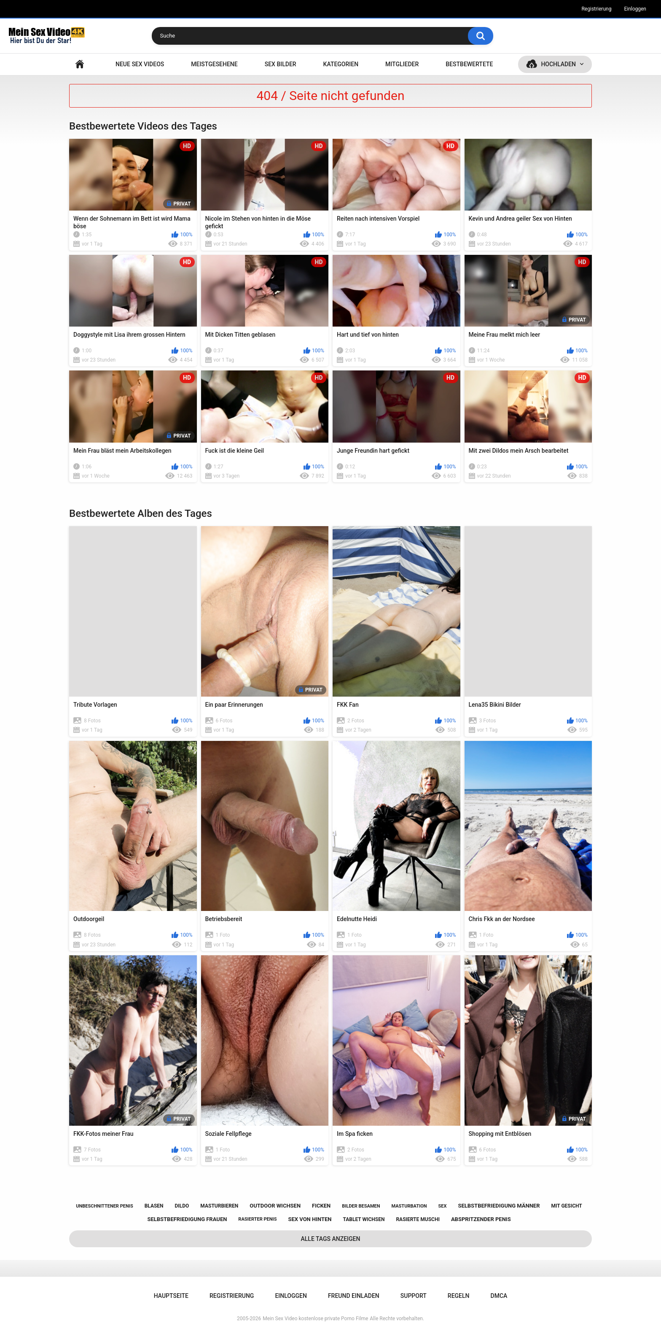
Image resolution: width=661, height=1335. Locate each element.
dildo (182, 1206)
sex (442, 1206)
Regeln (459, 1295)
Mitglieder (402, 64)
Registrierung (596, 9)
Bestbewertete (469, 64)
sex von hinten (309, 1219)
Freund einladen (353, 1295)
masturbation (409, 1206)
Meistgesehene (214, 64)
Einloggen (635, 9)
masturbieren (219, 1206)
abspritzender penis (481, 1219)
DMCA (499, 1295)
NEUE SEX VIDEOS (140, 64)
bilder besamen (361, 1206)
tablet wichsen (363, 1219)
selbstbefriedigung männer (499, 1206)
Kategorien (341, 64)
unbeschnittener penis (104, 1206)
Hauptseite (79, 64)
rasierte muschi (418, 1219)
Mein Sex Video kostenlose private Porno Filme (315, 1318)
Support (413, 1295)
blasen (154, 1206)
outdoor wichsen (275, 1206)
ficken (321, 1206)
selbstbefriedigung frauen (187, 1219)
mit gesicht (566, 1206)
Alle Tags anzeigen (330, 1238)
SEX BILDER (280, 64)
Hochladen (558, 64)
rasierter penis (257, 1219)
